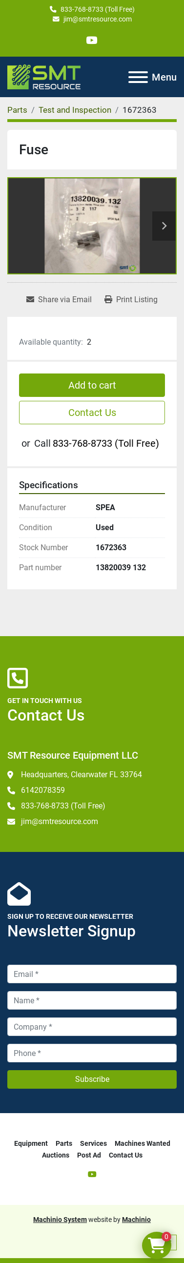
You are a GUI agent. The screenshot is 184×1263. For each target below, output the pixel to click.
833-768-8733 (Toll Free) (98, 9)
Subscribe (92, 1079)
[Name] (92, 1000)
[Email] (92, 974)
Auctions (55, 1155)
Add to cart (92, 385)
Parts (64, 1143)
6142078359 (43, 790)
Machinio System (60, 1219)
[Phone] (92, 1053)
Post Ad (89, 1155)
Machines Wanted (142, 1143)
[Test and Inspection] (75, 110)
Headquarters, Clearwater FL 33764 (81, 774)
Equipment (31, 1143)
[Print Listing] (131, 299)
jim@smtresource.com (97, 19)
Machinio (136, 1219)
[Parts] (17, 110)
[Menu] (138, 77)
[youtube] (91, 40)
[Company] (92, 1026)
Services (93, 1143)
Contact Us (92, 412)
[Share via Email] (59, 299)
